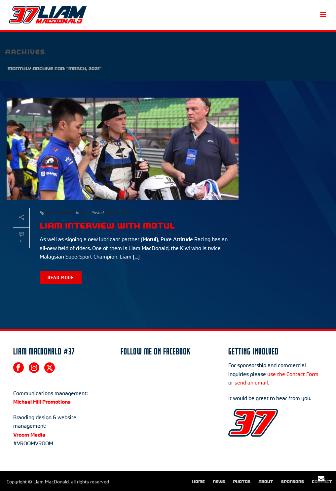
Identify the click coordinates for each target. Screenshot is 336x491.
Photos (241, 481)
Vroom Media (29, 434)
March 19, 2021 (117, 212)
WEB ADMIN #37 (59, 212)
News (85, 212)
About (265, 481)
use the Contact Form (292, 374)
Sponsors (292, 481)
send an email (251, 382)
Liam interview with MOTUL (107, 225)
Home (198, 481)
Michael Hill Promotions (41, 401)
